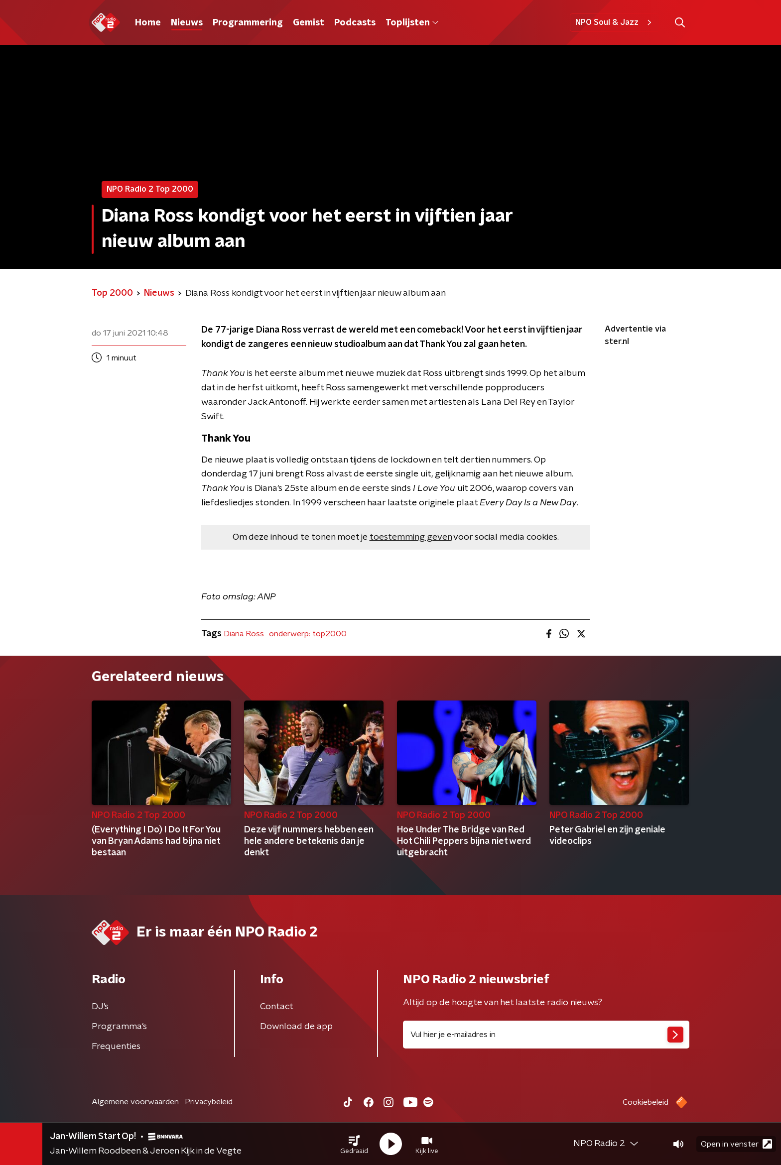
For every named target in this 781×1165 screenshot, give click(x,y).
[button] (354, 1144)
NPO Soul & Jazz (614, 22)
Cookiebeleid (645, 1102)
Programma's (119, 1026)
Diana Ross (244, 634)
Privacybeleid (209, 1102)
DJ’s (100, 1006)
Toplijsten (412, 22)
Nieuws (187, 22)
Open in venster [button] (736, 1144)
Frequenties (116, 1046)
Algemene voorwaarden (135, 1102)
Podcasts (355, 22)
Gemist (308, 22)
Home (148, 22)
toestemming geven (411, 537)
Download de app (296, 1026)
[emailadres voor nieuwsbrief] (546, 1034)
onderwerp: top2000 (308, 634)
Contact (276, 1006)
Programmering (248, 22)
